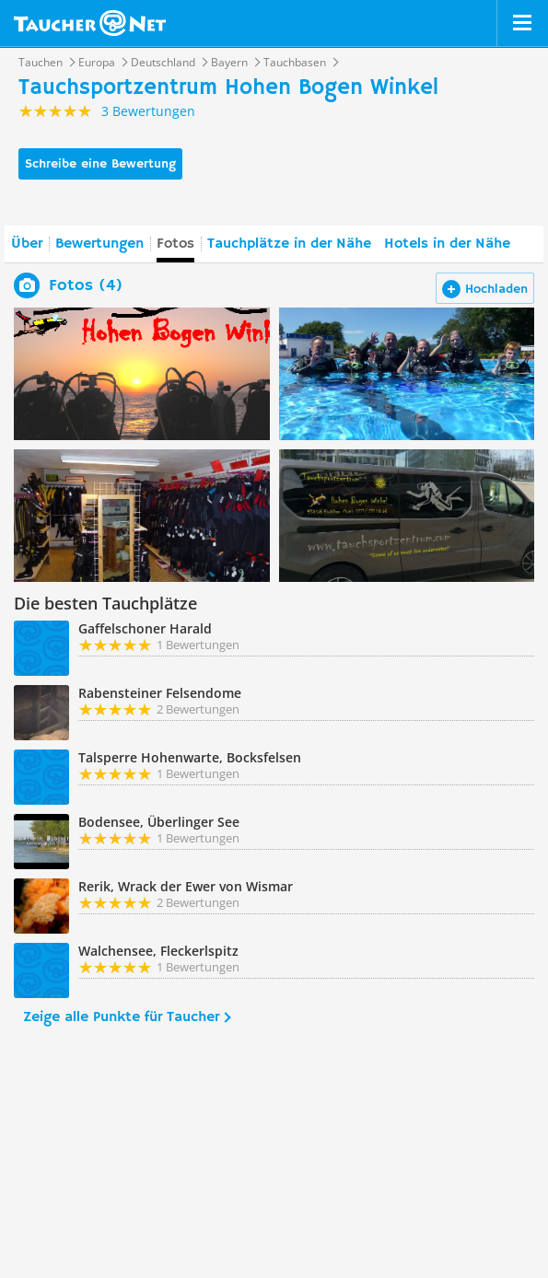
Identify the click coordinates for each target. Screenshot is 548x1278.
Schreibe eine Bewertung (100, 164)
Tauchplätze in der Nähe (289, 244)
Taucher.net (90, 23)
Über (26, 244)
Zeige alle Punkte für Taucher (121, 1017)
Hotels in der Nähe (447, 244)
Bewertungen (99, 244)
